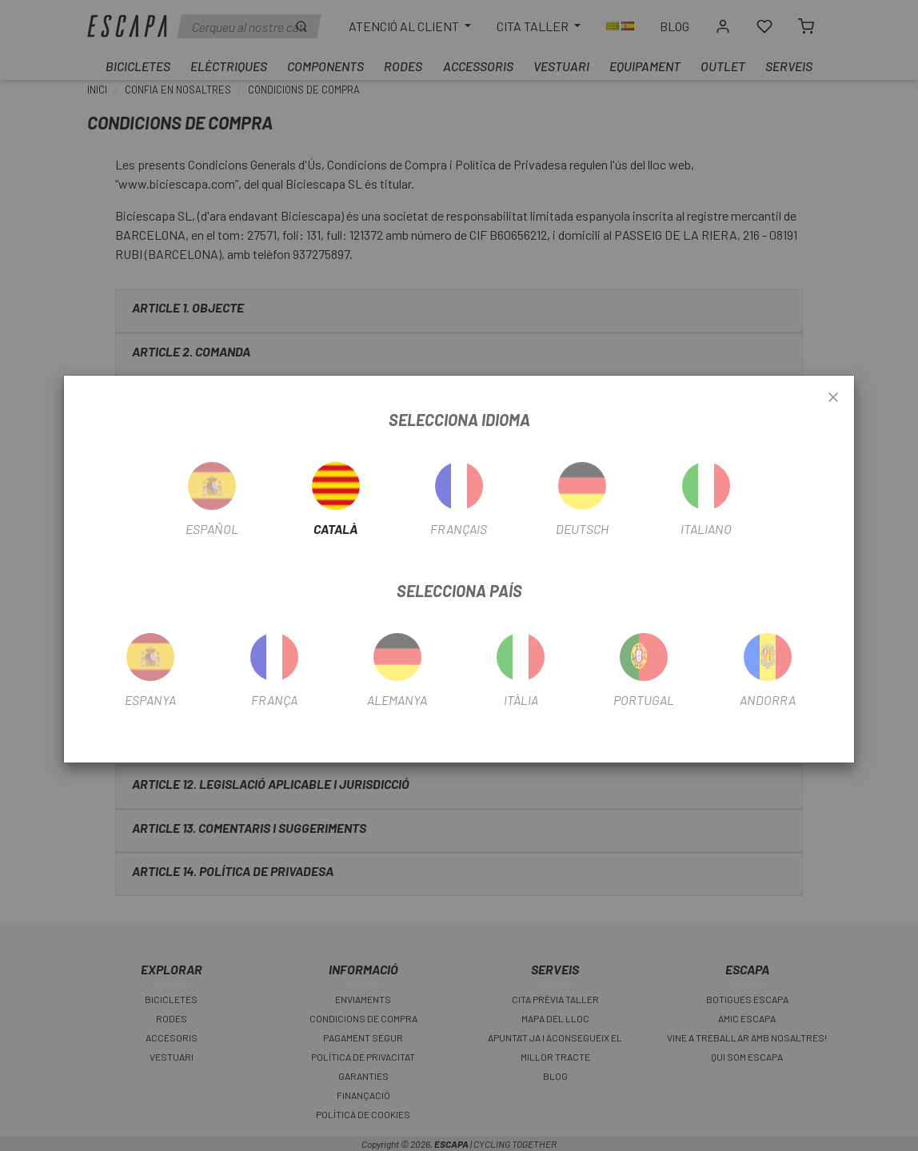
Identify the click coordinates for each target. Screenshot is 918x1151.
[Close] (833, 398)
